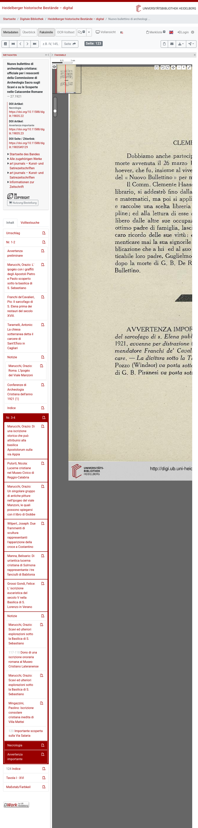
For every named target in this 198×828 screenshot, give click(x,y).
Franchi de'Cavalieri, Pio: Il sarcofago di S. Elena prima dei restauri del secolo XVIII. (21, 306)
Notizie (12, 357)
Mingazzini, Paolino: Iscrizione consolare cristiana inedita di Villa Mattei (21, 712)
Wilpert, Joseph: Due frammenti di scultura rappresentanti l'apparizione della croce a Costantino (21, 535)
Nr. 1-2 (10, 242)
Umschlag (13, 233)
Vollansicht (106, 32)
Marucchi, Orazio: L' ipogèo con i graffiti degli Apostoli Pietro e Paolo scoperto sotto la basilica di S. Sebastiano (21, 276)
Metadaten (10, 32)
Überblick (28, 32)
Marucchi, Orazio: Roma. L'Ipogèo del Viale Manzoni (21, 370)
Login (183, 32)
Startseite (9, 19)
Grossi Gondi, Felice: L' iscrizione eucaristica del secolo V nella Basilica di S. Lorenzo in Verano (21, 595)
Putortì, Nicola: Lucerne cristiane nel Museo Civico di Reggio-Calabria (20, 470)
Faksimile (46, 32)
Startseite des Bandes (25, 154)
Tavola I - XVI (15, 778)
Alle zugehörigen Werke (26, 159)
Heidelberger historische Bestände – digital (37, 8)
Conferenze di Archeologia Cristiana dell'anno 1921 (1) (20, 392)
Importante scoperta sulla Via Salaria (26, 733)
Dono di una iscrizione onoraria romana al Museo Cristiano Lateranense (24, 659)
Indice (11, 408)
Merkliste (155, 32)
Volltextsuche (30, 222)
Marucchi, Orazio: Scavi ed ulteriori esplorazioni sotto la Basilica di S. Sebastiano (21, 634)
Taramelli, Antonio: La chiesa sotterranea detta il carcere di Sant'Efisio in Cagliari (20, 336)
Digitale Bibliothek (32, 19)
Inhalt (10, 222)
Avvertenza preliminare (15, 253)
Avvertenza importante (15, 757)
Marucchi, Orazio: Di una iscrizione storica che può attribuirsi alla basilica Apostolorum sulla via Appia (21, 440)
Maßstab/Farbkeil (18, 787)
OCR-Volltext (65, 32)
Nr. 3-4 (10, 418)
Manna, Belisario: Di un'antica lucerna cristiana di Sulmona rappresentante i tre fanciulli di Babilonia (21, 565)
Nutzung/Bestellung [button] (23, 202)
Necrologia (14, 745)
